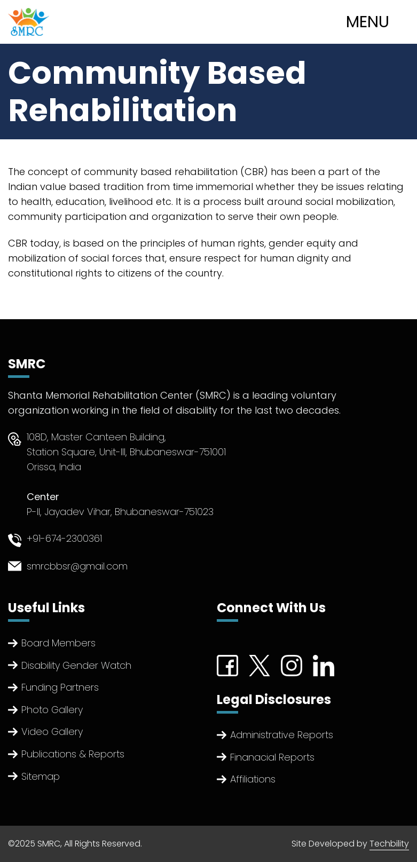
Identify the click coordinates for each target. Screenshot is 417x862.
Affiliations (253, 779)
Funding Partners (60, 687)
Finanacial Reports (272, 757)
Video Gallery (52, 731)
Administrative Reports (281, 734)
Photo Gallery (52, 709)
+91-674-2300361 (64, 538)
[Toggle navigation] (378, 22)
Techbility (389, 843)
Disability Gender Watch (76, 665)
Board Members (58, 643)
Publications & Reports (72, 754)
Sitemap (40, 776)
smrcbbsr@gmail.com (77, 566)
